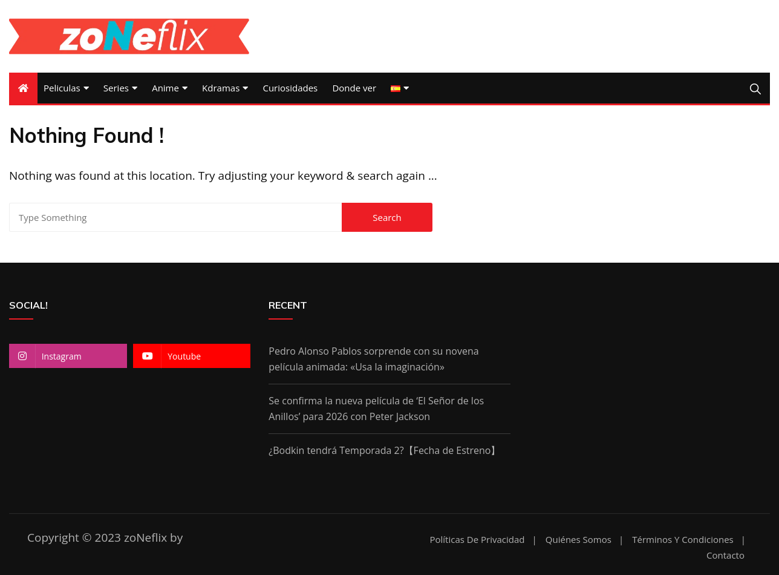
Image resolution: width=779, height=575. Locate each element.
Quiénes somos (578, 539)
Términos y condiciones (682, 539)
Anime (165, 88)
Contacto (725, 555)
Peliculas (62, 88)
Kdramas (221, 88)
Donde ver (354, 88)
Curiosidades (290, 88)
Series (116, 88)
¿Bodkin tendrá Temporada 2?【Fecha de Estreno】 (384, 450)
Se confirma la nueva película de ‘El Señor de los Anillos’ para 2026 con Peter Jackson (376, 408)
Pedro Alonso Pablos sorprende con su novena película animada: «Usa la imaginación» (373, 358)
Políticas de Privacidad (476, 539)
